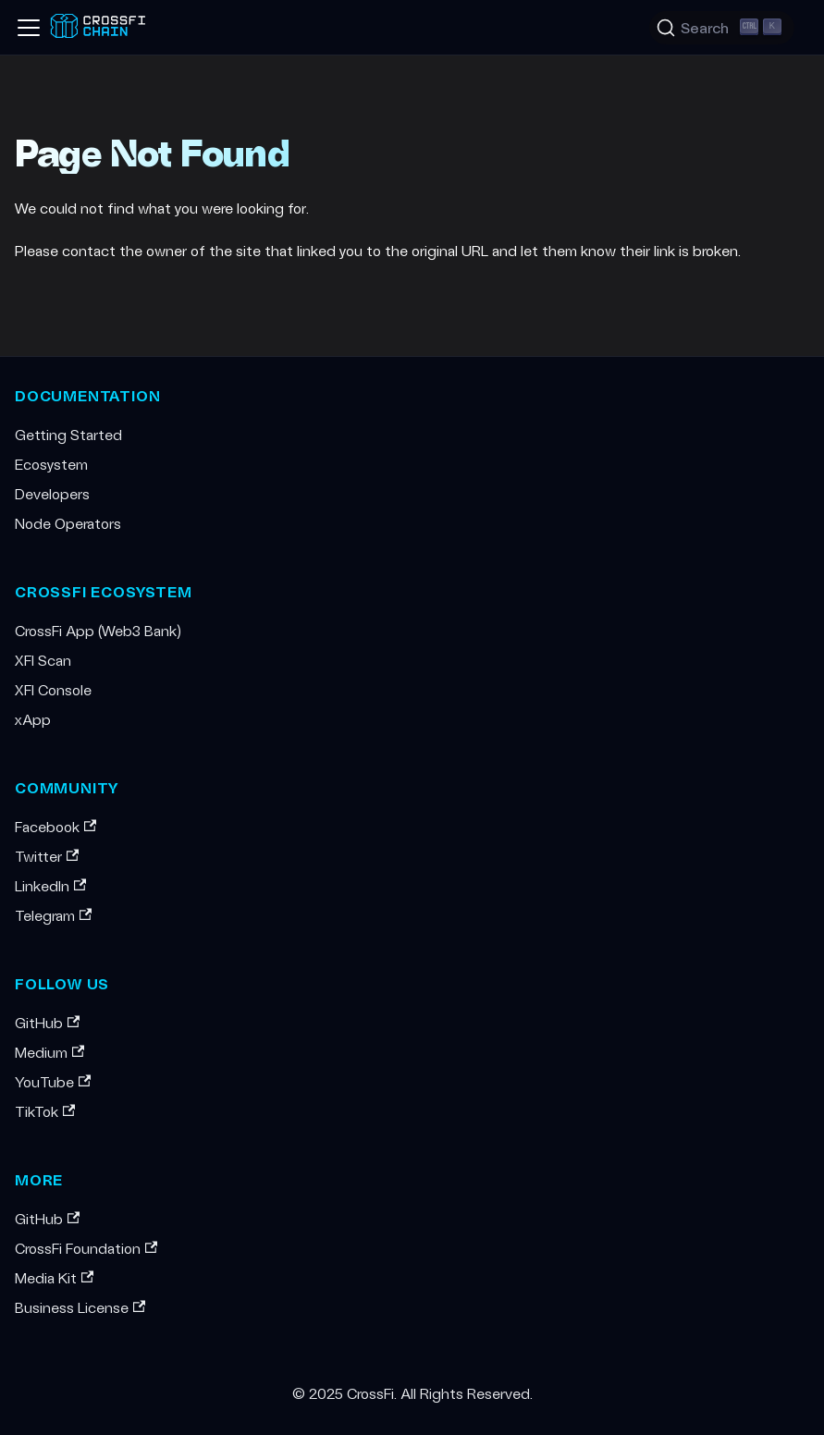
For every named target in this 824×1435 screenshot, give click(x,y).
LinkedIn (50, 885)
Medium (49, 1052)
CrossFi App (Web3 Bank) (98, 630)
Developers (52, 493)
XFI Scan (43, 659)
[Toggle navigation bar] (29, 28)
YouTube (53, 1081)
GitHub (47, 1022)
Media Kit (54, 1277)
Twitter (47, 856)
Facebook (55, 826)
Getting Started (68, 434)
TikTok (45, 1111)
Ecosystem (51, 463)
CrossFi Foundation (86, 1248)
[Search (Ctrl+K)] (721, 27)
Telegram (53, 915)
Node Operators (68, 523)
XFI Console (53, 689)
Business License (80, 1307)
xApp (33, 719)
